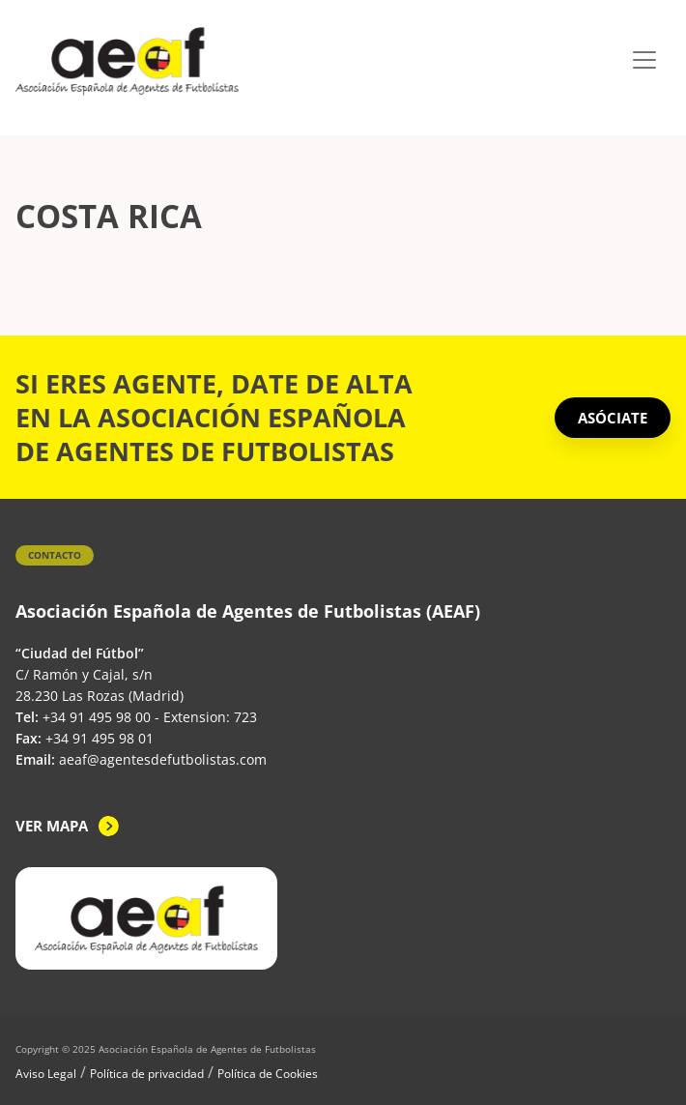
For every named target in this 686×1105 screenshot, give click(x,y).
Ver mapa (51, 825)
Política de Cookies (267, 1073)
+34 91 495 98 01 (99, 738)
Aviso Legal (45, 1073)
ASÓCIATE (612, 417)
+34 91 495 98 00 (97, 717)
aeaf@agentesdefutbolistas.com (163, 759)
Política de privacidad (147, 1073)
